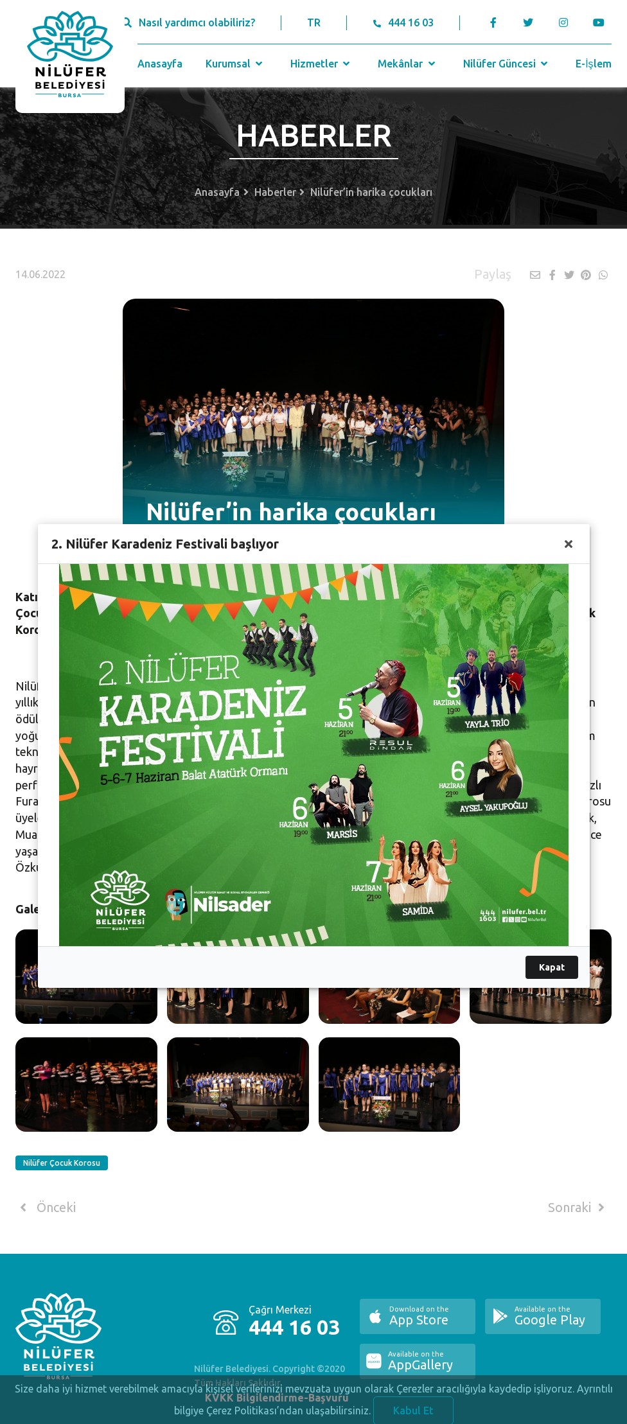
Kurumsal (235, 63)
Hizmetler (321, 63)
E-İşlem (593, 63)
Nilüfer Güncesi (507, 63)
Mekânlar (407, 63)
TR (314, 22)
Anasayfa (159, 63)
